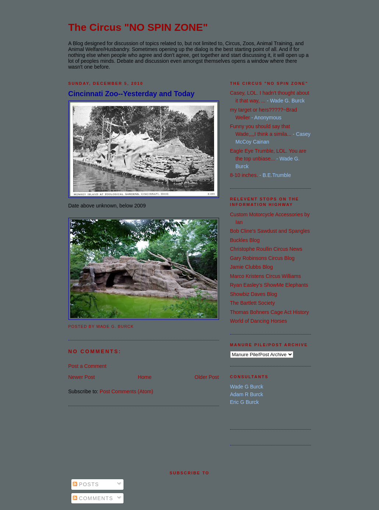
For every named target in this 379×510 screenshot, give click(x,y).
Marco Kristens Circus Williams (265, 276)
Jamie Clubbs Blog (251, 267)
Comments (93, 498)
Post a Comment (87, 366)
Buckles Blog (245, 240)
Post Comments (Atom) (126, 391)
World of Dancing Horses (258, 321)
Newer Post (81, 377)
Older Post (206, 377)
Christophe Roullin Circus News (266, 249)
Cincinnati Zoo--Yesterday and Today (131, 94)
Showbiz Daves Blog (253, 294)
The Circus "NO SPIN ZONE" (138, 27)
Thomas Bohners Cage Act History (269, 312)
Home (144, 377)
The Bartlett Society (252, 303)
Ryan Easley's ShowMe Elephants (269, 285)
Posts (86, 484)
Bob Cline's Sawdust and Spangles (270, 231)
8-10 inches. (244, 175)
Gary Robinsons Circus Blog (262, 258)
